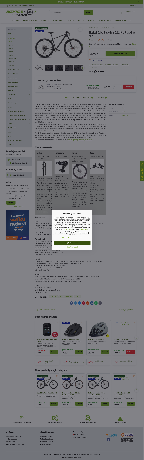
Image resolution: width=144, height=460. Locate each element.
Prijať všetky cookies (72, 243)
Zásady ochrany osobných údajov (72, 238)
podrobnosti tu (68, 229)
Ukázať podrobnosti (72, 247)
